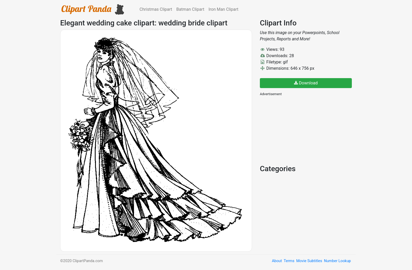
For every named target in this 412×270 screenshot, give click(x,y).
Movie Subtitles (309, 261)
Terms (289, 261)
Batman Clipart (190, 9)
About (277, 261)
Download (306, 82)
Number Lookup (337, 261)
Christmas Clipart (156, 9)
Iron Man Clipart (223, 9)
